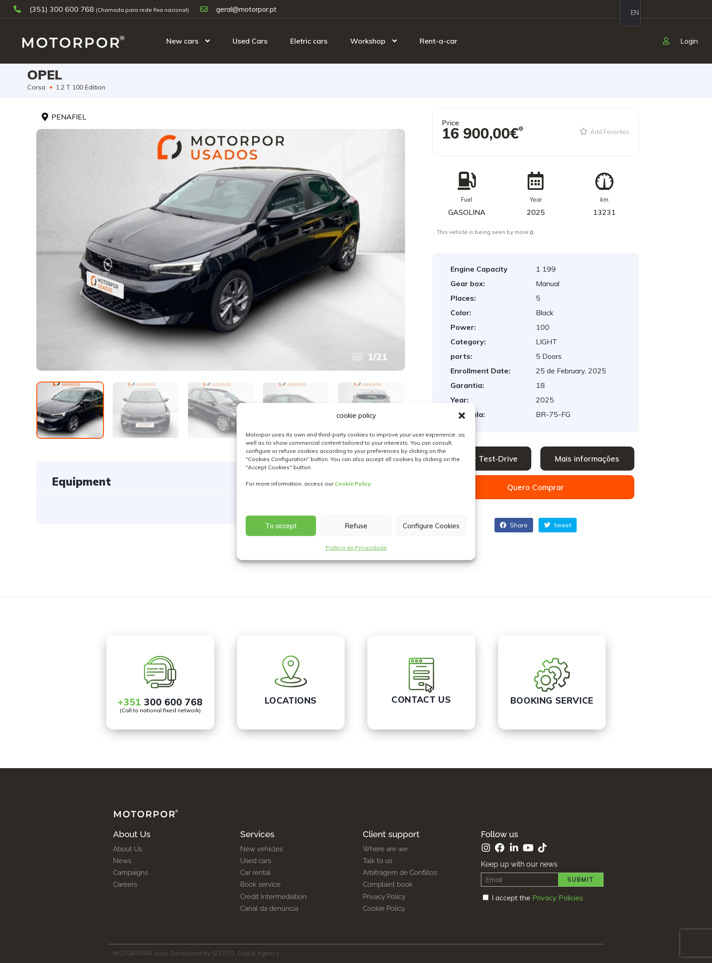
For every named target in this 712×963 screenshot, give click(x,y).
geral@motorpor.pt (238, 9)
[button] (461, 415)
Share (514, 525)
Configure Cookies (431, 525)
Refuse (356, 525)
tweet (557, 525)
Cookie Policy (353, 483)
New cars (182, 40)
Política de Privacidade (356, 547)
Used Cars (249, 40)
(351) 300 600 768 (55, 9)
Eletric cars (308, 40)
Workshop (368, 40)
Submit (580, 879)
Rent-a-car (438, 40)
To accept (281, 525)
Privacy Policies (557, 897)
